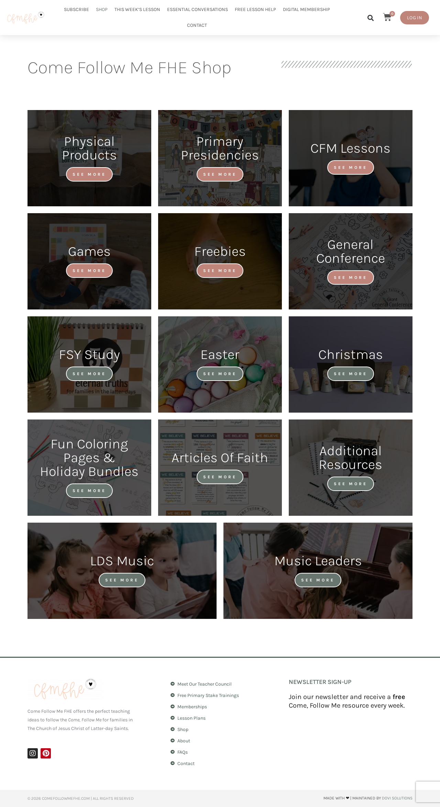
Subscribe (76, 9)
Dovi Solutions (397, 798)
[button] (370, 17)
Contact (197, 25)
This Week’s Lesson (137, 9)
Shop (102, 9)
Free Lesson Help (255, 9)
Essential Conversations (197, 9)
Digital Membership (306, 9)
